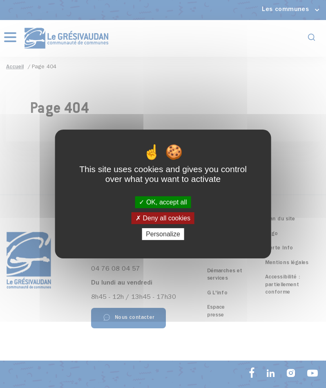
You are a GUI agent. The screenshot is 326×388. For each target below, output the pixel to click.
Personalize (163, 234)
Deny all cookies (163, 218)
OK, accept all (163, 202)
